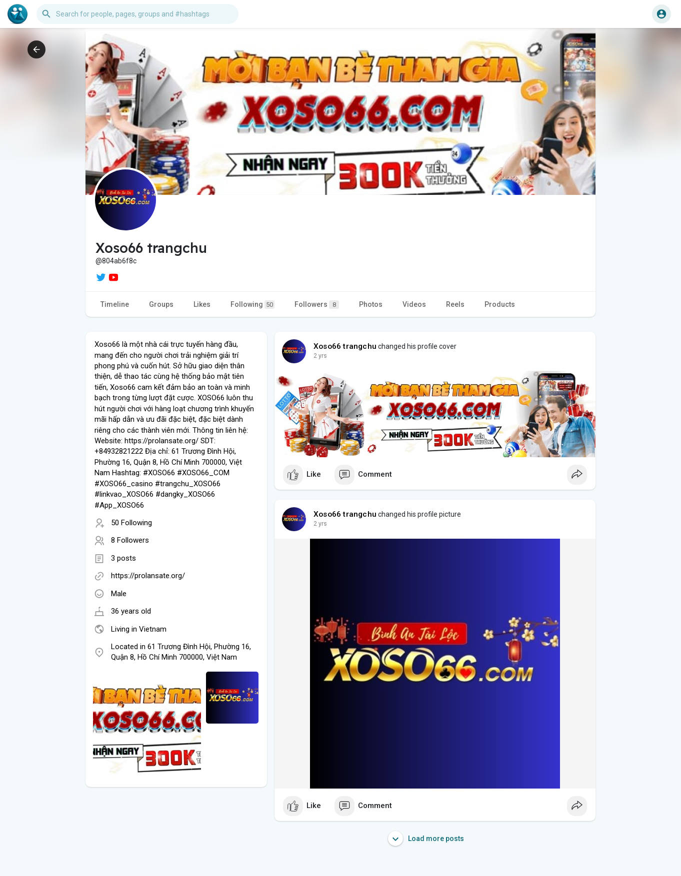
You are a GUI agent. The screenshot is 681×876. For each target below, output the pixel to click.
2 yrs (320, 355)
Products (499, 304)
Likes (202, 304)
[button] (137, 14)
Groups (161, 304)
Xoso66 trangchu (345, 346)
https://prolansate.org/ (148, 575)
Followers (316, 304)
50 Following (131, 522)
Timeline (114, 304)
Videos (414, 304)
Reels (455, 304)
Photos (370, 304)
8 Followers (130, 540)
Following (252, 304)
